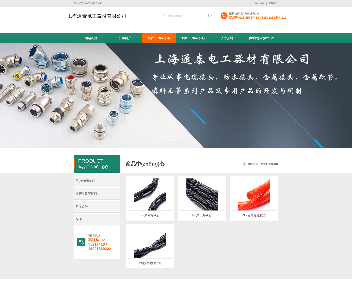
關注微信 (273, 3)
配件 (79, 219)
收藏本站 (260, 3)
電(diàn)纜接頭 (85, 181)
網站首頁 (91, 52)
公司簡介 (125, 52)
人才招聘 (227, 52)
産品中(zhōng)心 (159, 52)
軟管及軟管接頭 (86, 193)
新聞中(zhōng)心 (193, 52)
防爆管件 (82, 206)
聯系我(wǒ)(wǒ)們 (261, 52)
